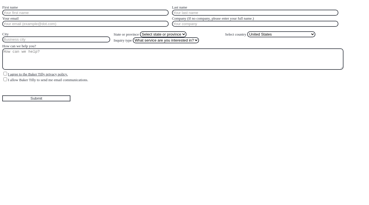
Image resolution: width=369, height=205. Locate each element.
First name (10, 7)
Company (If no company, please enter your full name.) (213, 18)
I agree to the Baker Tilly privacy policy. (38, 74)
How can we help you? (19, 46)
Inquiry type (123, 40)
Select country (235, 34)
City (5, 34)
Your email (10, 18)
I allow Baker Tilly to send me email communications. (48, 80)
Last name (179, 7)
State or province (126, 34)
